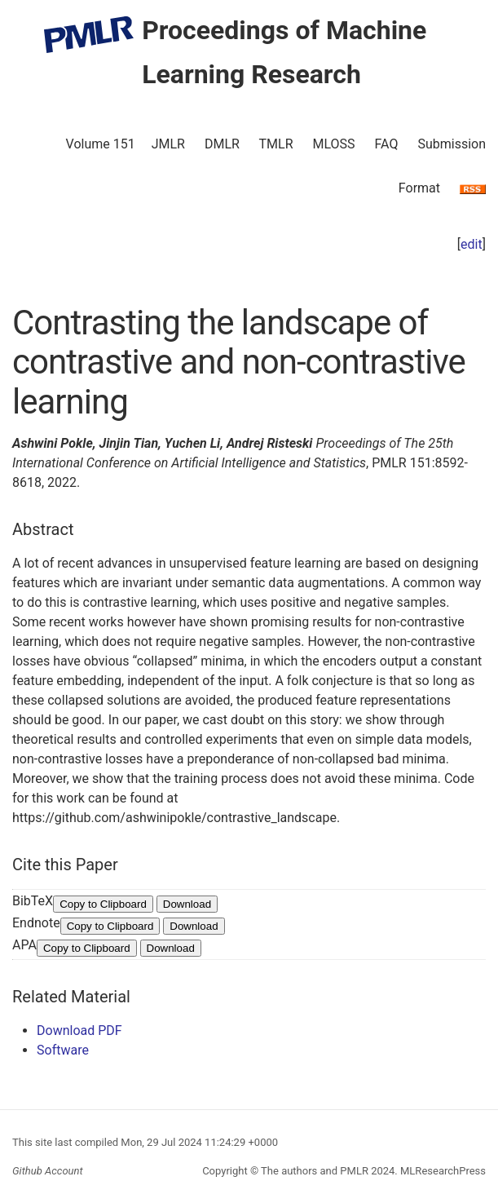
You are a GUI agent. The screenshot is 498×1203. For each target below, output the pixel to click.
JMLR (168, 144)
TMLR (276, 144)
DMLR (222, 144)
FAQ (387, 144)
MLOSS (334, 144)
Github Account (47, 1171)
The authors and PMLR (314, 1171)
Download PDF (79, 1030)
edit (472, 244)
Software (63, 1050)
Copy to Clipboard (103, 904)
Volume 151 (100, 144)
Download (187, 904)
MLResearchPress (442, 1171)
